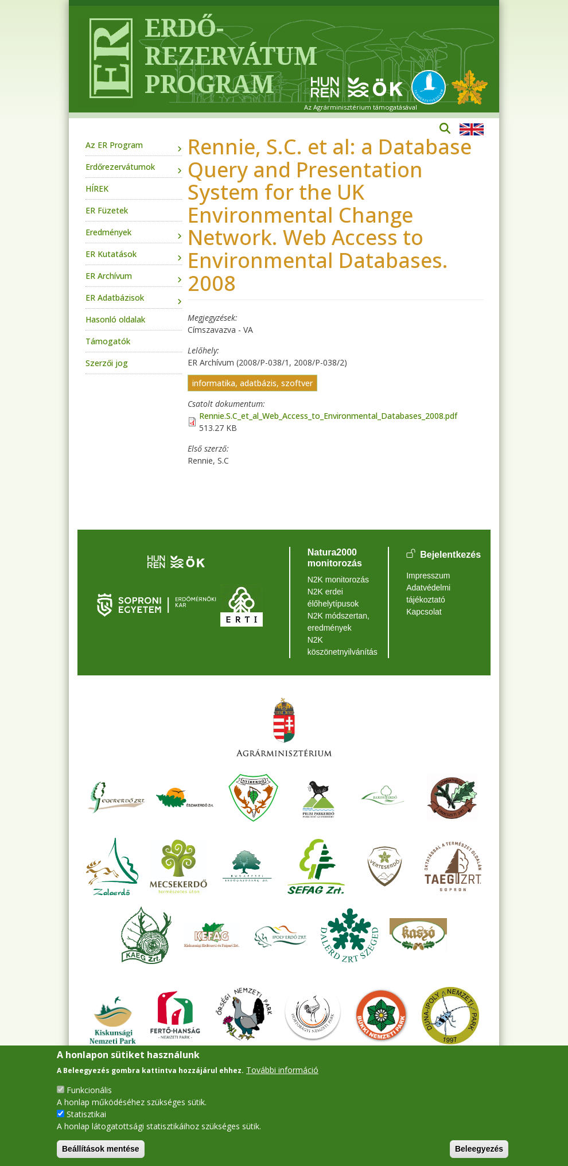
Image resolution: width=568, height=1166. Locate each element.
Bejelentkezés (450, 554)
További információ (282, 1069)
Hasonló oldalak (115, 319)
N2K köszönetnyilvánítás (339, 645)
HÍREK (96, 188)
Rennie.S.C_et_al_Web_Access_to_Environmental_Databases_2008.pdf (328, 415)
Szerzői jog (106, 362)
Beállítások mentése (100, 1148)
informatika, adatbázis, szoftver (252, 383)
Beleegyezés (479, 1148)
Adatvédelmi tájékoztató (428, 593)
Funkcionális (89, 1090)
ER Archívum (108, 275)
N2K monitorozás (338, 579)
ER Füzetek (106, 210)
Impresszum (428, 575)
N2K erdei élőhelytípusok (333, 597)
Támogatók (107, 341)
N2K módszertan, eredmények (338, 621)
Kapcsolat (423, 611)
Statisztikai (86, 1114)
